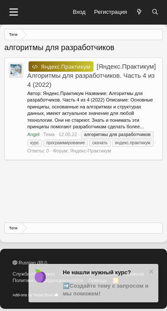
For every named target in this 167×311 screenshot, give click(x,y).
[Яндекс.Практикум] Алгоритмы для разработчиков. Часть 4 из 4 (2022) (91, 75)
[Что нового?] (140, 12)
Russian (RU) (30, 262)
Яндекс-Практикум (90, 150)
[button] (13, 12)
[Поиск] (155, 12)
